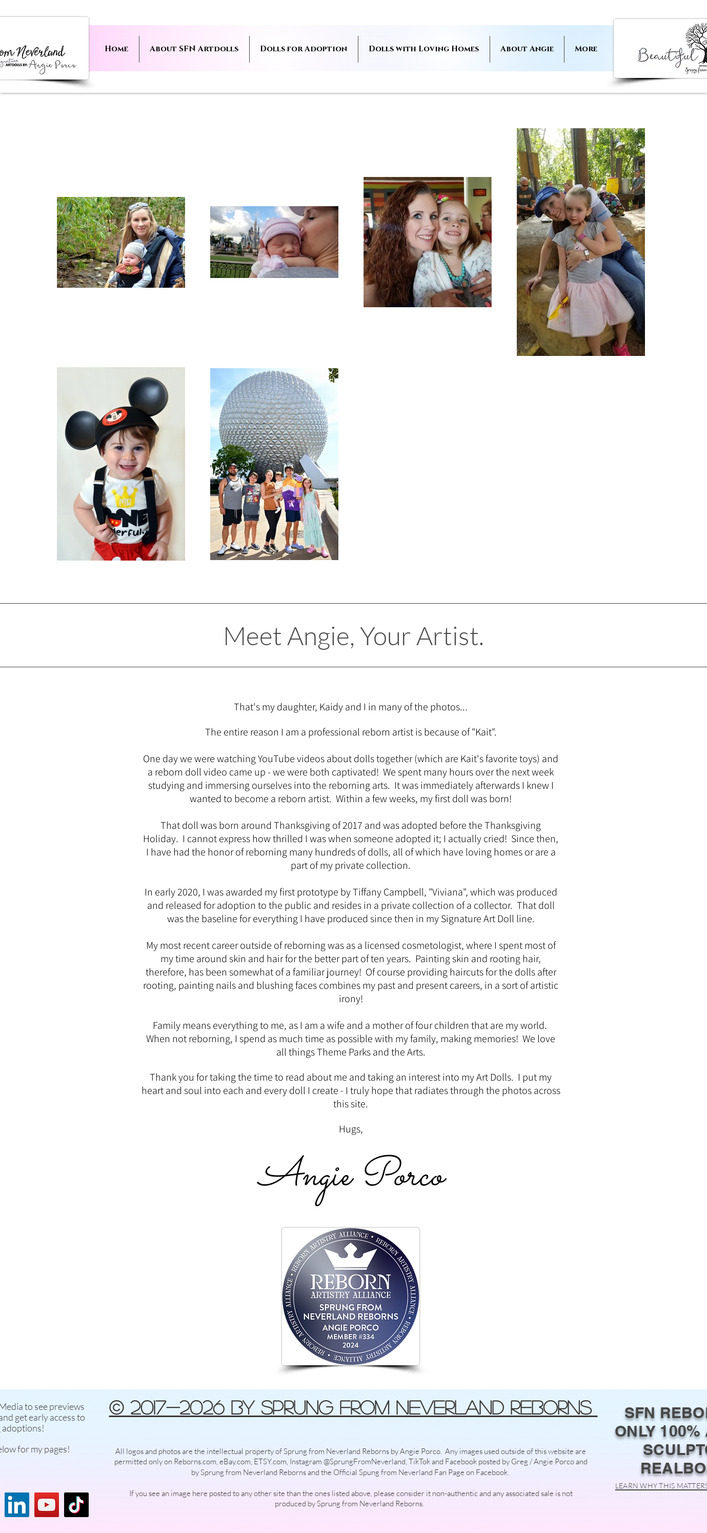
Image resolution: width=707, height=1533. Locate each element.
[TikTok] (76, 1504)
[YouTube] (46, 1504)
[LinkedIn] (17, 1504)
